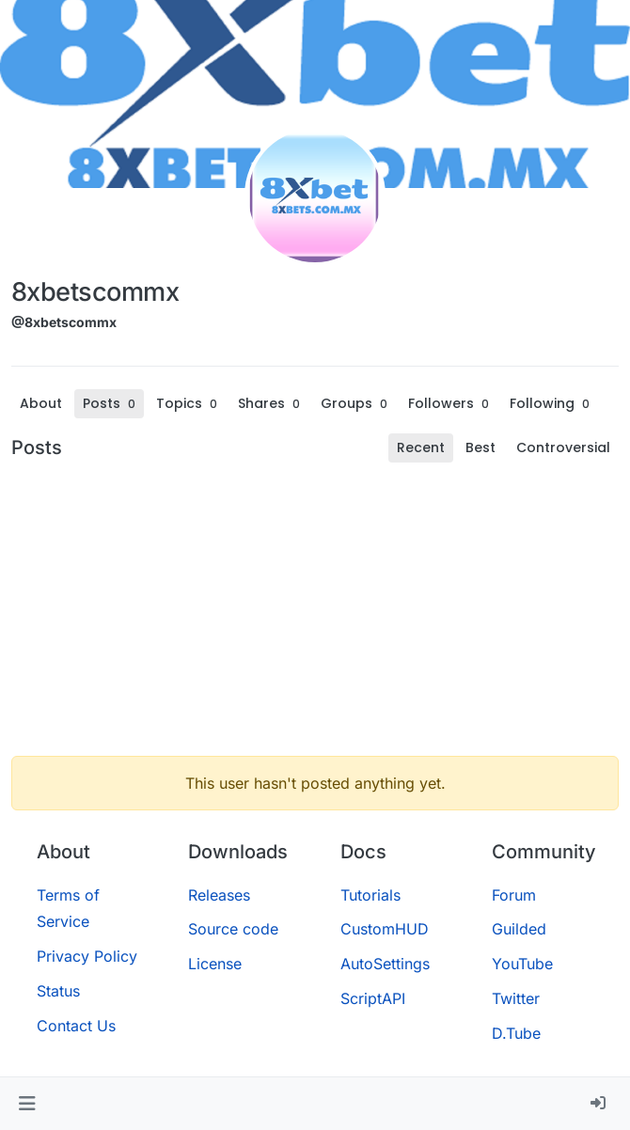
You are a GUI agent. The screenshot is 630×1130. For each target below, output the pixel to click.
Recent (421, 447)
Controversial (563, 447)
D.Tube (516, 1033)
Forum (514, 895)
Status (58, 990)
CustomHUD (384, 928)
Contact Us (76, 1025)
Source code (233, 928)
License (215, 963)
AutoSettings (385, 963)
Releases (219, 895)
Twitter (516, 998)
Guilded (519, 928)
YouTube (522, 963)
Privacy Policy (87, 956)
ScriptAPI (372, 998)
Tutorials (370, 895)
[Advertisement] (315, 609)
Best (480, 447)
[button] (27, 1103)
